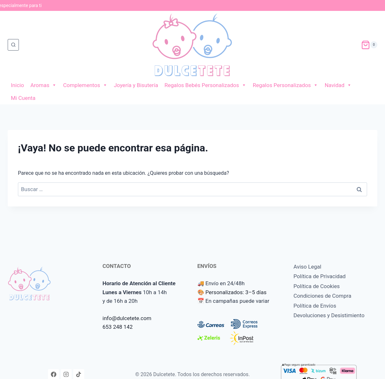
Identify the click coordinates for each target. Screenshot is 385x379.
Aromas (43, 85)
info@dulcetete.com (126, 318)
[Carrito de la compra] (369, 45)
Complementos (85, 85)
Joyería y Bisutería (136, 85)
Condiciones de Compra (322, 296)
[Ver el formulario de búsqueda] (13, 44)
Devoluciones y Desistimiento (329, 315)
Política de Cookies (316, 286)
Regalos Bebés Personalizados (205, 85)
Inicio (17, 85)
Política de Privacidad (319, 276)
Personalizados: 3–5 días (236, 292)
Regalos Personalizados (285, 85)
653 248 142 (117, 327)
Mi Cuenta (23, 98)
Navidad (338, 85)
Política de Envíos (314, 305)
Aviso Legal (307, 266)
